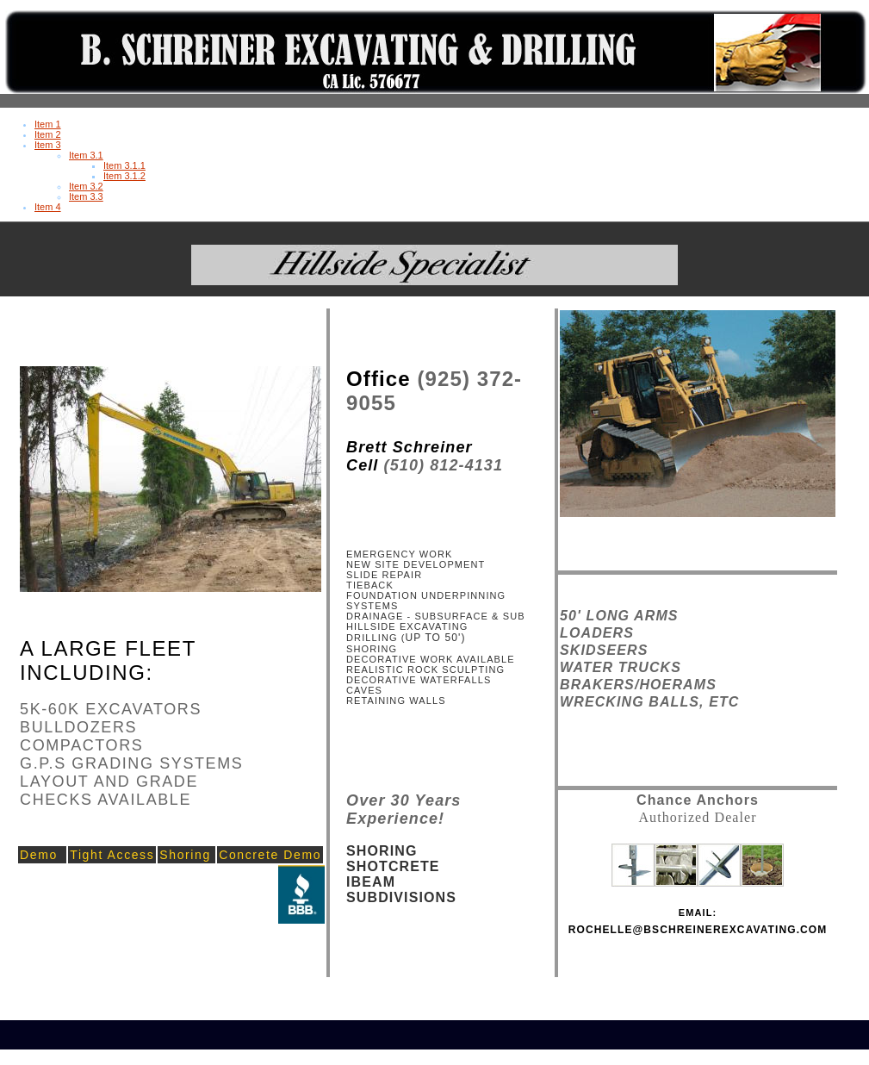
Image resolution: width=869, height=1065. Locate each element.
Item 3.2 (86, 186)
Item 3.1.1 (124, 165)
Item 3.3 (86, 196)
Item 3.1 (86, 155)
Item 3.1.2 (124, 176)
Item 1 (47, 124)
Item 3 (47, 145)
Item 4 (47, 207)
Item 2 (47, 134)
